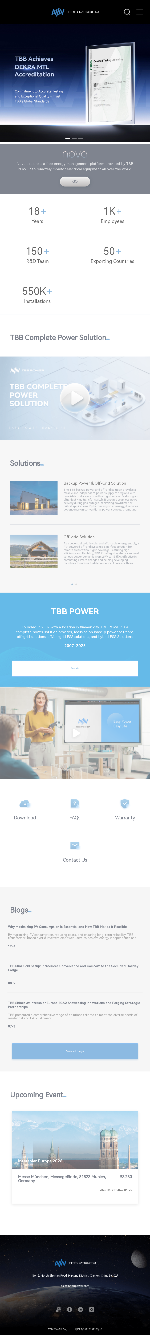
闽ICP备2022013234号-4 (88, 1329)
